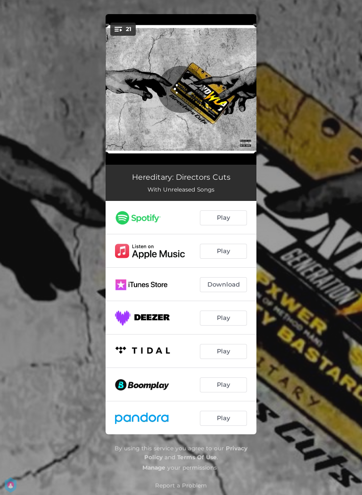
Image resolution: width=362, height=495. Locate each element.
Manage (153, 467)
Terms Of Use (197, 457)
